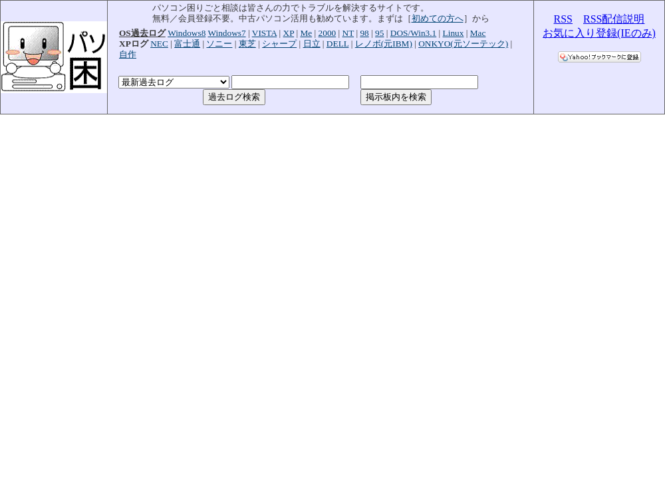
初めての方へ (438, 18)
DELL (338, 44)
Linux (453, 33)
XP (289, 33)
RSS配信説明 (613, 19)
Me (306, 33)
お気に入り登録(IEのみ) (599, 33)
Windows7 (226, 33)
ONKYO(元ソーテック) (463, 44)
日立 (312, 44)
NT (348, 33)
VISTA (264, 33)
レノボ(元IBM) (383, 44)
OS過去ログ (142, 33)
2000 (327, 33)
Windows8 (186, 33)
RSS (563, 19)
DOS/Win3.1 (413, 33)
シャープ (279, 44)
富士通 (187, 44)
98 (364, 33)
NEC (159, 44)
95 (379, 33)
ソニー (219, 44)
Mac (478, 33)
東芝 (247, 44)
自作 (127, 54)
